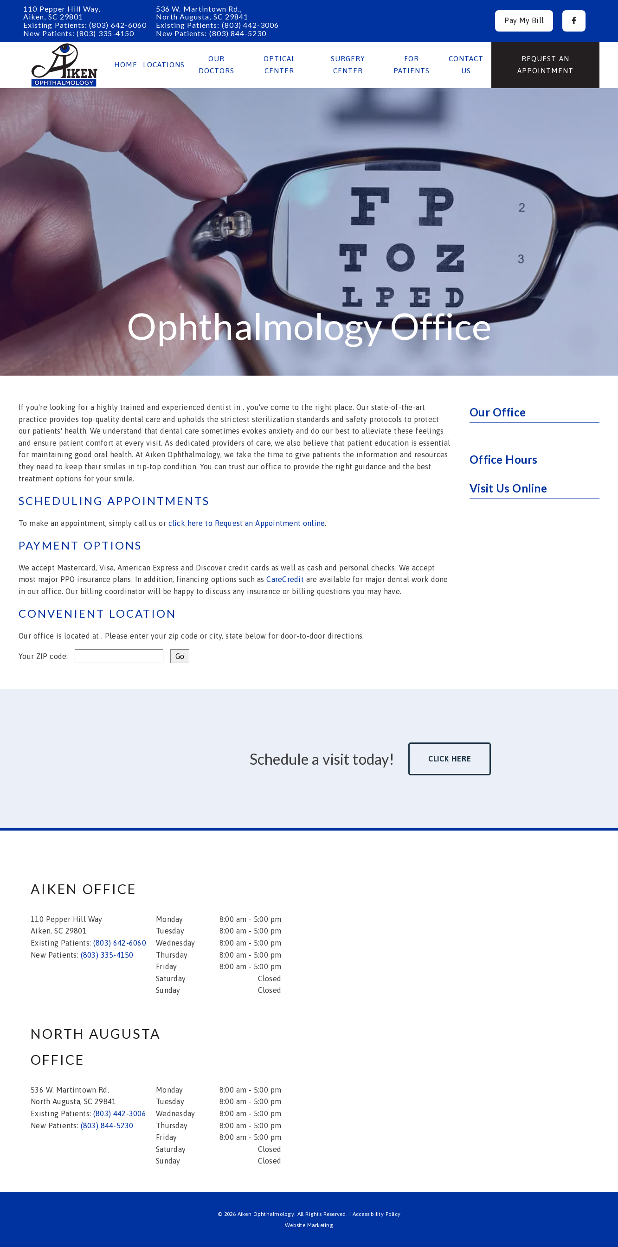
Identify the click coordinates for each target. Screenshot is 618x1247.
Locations (164, 65)
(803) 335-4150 (105, 33)
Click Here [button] (449, 759)
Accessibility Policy (377, 1214)
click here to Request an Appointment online (246, 523)
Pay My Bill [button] (524, 20)
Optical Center (280, 65)
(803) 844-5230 (238, 33)
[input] (119, 656)
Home (125, 65)
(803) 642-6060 (118, 24)
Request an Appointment (545, 65)
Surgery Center (348, 65)
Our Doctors (216, 65)
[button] (574, 21)
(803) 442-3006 (250, 24)
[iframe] (466, 932)
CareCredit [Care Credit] (285, 579)
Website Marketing (309, 1225)
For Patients (411, 65)
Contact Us (466, 65)
